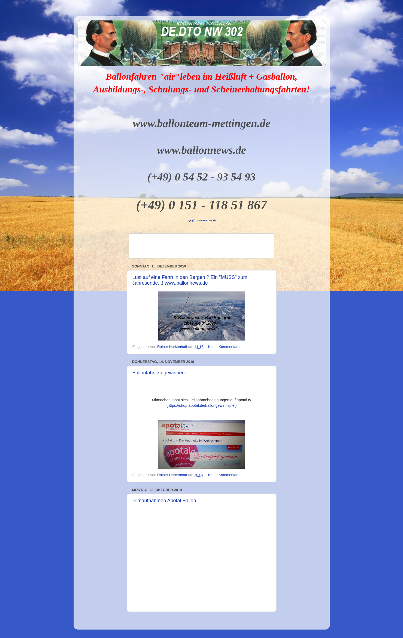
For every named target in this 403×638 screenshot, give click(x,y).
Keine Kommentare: (225, 347)
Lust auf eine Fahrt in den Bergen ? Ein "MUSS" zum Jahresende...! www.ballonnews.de (189, 280)
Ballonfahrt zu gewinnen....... (163, 372)
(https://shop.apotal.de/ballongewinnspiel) (201, 405)
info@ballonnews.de (201, 220)
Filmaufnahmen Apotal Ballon (164, 500)
